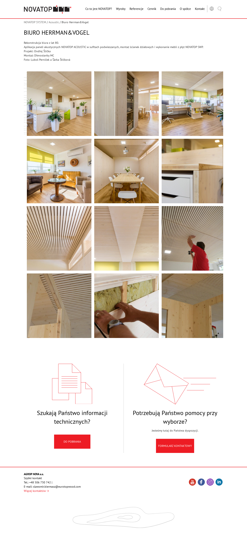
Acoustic (54, 22)
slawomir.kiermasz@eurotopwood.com (57, 486)
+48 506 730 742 (40, 482)
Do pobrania (72, 446)
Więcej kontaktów (36, 491)
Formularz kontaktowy (175, 451)
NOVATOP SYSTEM (35, 22)
